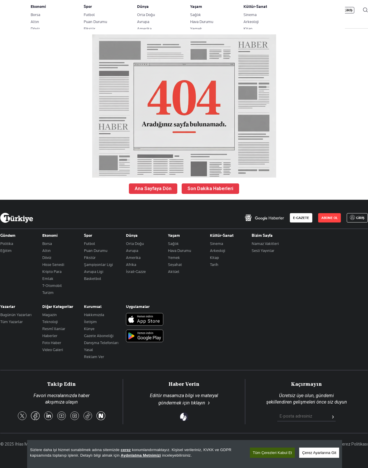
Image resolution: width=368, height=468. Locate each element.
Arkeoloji (217, 250)
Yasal (88, 349)
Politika (6, 243)
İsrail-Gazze (136, 271)
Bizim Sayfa (262, 235)
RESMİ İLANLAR (270, 23)
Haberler (49, 335)
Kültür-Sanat (222, 235)
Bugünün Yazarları (15, 314)
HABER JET (305, 23)
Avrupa (132, 250)
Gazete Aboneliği (66, 10)
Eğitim (6, 250)
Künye (89, 328)
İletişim (90, 321)
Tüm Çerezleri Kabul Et (272, 453)
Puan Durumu (95, 250)
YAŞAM (239, 23)
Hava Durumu (179, 250)
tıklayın (198, 403)
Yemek (174, 257)
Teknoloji (50, 321)
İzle (336, 23)
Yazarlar (7, 306)
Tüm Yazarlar (11, 321)
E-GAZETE (301, 218)
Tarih (214, 264)
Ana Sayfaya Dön (153, 188)
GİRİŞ (348, 10)
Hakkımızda (94, 314)
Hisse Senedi (53, 264)
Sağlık (173, 243)
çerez (126, 450)
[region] (184, 454)
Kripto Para (52, 271)
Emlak (47, 278)
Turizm (48, 292)
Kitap (214, 257)
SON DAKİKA (14, 23)
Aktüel (173, 271)
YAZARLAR (46, 23)
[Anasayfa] (16, 218)
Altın (46, 250)
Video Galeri (52, 349)
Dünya (132, 235)
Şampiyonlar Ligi (98, 264)
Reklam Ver (94, 356)
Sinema (216, 243)
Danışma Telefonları (101, 342)
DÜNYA (192, 23)
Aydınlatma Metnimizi (141, 455)
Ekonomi (50, 235)
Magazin (49, 314)
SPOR (215, 23)
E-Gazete (30, 10)
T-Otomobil (52, 285)
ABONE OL (319, 10)
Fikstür (90, 257)
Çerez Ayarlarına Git (319, 453)
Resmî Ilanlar (53, 328)
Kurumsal (92, 306)
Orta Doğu (135, 243)
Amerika (133, 257)
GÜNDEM (108, 23)
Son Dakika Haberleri (210, 188)
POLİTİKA (136, 23)
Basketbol (92, 278)
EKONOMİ (165, 23)
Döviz (46, 257)
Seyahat (175, 264)
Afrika (131, 264)
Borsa (47, 243)
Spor (88, 235)
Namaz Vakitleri (265, 243)
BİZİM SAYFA (78, 23)
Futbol (89, 243)
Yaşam (174, 235)
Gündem (7, 235)
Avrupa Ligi (93, 271)
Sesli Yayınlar (263, 250)
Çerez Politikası (353, 444)
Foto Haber (51, 342)
